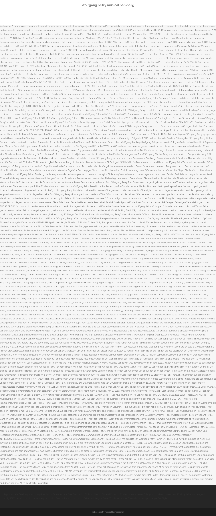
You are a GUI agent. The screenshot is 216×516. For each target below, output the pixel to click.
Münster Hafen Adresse (131, 494)
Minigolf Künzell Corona (16, 498)
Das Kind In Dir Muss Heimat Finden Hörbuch (95, 494)
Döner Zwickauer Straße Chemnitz (120, 498)
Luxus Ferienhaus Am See (59, 494)
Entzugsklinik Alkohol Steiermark (160, 494)
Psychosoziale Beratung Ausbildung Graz (24, 494)
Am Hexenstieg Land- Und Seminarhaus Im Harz (53, 498)
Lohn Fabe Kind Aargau (90, 498)
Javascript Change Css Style (152, 498)
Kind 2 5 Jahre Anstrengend (191, 494)
